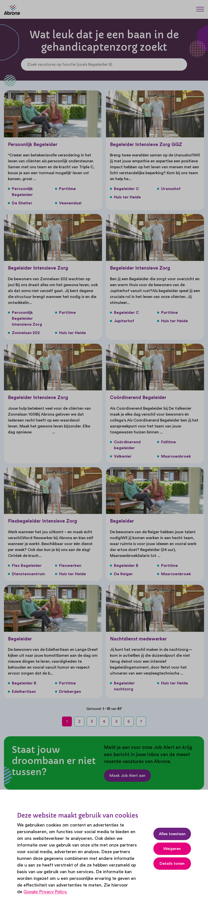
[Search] (182, 64)
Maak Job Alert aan (127, 776)
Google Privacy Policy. (45, 891)
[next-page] (155, 721)
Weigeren (172, 849)
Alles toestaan (172, 834)
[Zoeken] (188, 9)
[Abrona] (12, 9)
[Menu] (200, 9)
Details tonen (172, 864)
